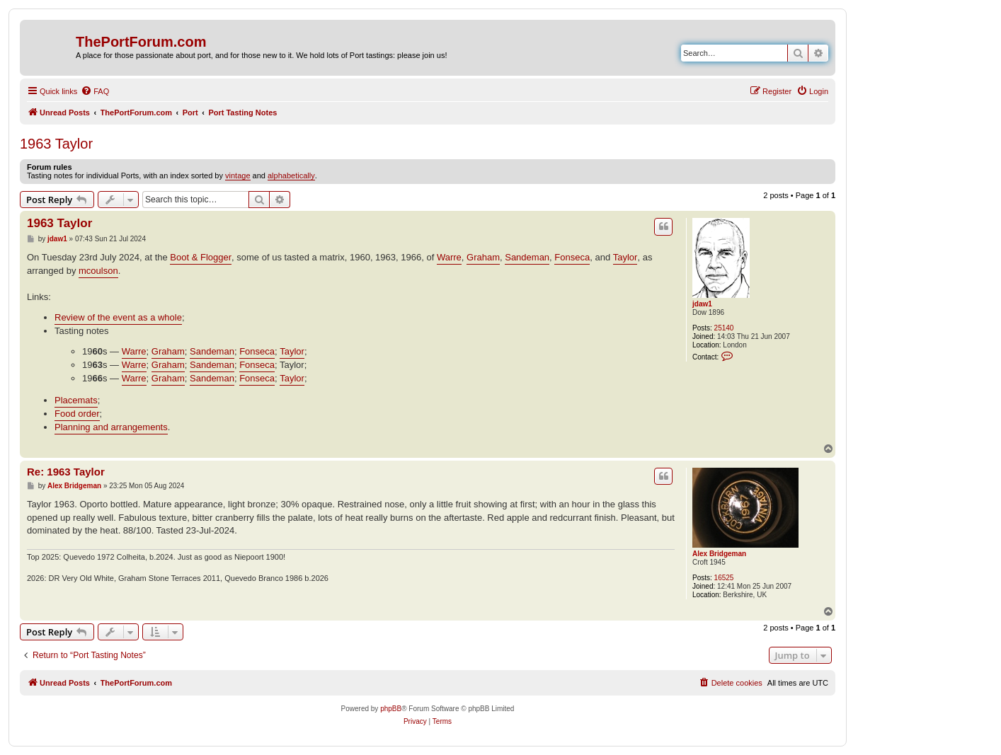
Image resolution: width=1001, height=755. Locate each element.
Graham (483, 257)
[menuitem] (95, 91)
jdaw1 (702, 304)
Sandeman (527, 257)
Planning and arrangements (111, 427)
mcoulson (98, 270)
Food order (77, 413)
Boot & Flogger (200, 257)
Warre (449, 257)
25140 (724, 328)
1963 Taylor (56, 143)
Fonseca (572, 257)
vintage (237, 175)
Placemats (76, 400)
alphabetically (291, 175)
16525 (724, 578)
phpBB (390, 709)
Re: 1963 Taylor (66, 472)
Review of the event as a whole (118, 317)
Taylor (625, 257)
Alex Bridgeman (719, 554)
